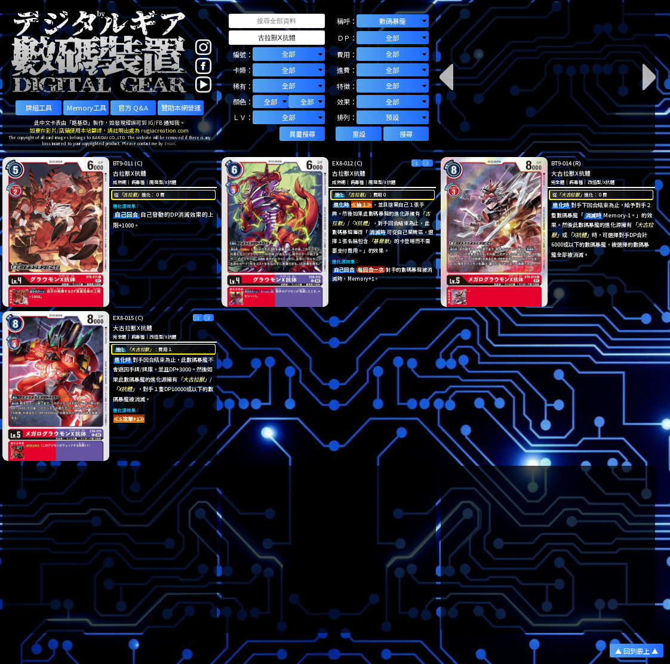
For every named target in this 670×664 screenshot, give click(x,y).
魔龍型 (156, 182)
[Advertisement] (109, 549)
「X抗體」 (361, 222)
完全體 (558, 182)
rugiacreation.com (165, 130)
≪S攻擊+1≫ (129, 418)
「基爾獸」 (381, 240)
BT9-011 (123, 163)
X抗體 (171, 182)
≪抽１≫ (361, 204)
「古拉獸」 (130, 194)
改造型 (594, 182)
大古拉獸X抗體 (571, 173)
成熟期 (120, 182)
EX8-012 (342, 163)
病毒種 (138, 182)
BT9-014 (561, 163)
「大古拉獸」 (570, 194)
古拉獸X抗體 (129, 173)
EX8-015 (123, 317)
